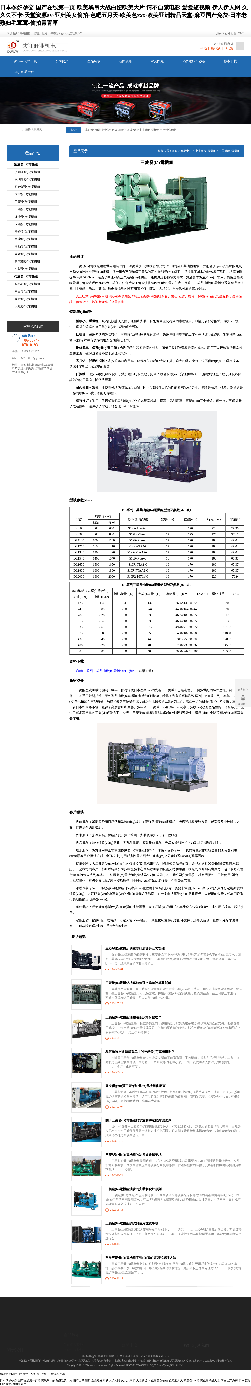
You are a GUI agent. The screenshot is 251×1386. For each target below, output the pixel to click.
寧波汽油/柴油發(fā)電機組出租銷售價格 (152, 129)
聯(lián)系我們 (24, 72)
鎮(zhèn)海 (141, 1356)
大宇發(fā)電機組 (26, 193)
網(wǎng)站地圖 (226, 33)
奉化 (150, 1356)
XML (241, 33)
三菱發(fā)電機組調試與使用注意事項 (131, 1223)
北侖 (133, 1356)
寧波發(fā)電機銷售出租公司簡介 (105, 129)
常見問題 (157, 61)
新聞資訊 (125, 61)
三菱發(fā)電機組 (26, 200)
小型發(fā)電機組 (26, 265)
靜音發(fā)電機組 (26, 251)
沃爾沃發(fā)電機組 (27, 171)
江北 (116, 1356)
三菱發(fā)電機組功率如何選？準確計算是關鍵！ (140, 983)
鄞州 (106, 1356)
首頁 (175, 150)
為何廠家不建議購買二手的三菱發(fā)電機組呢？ (140, 1051)
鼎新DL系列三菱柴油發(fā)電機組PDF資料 (106, 671)
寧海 (155, 1356)
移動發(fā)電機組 (26, 244)
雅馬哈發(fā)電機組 (27, 280)
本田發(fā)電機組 (26, 287)
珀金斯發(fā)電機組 (27, 186)
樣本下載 (230, 61)
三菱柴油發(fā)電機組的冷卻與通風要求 (133, 1154)
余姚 (127, 1356)
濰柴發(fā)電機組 (26, 215)
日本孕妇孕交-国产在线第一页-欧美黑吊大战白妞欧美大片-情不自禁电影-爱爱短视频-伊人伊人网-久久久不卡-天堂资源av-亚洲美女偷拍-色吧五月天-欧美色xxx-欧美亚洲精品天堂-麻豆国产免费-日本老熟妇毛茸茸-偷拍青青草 (124, 15)
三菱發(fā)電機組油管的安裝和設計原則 (133, 1189)
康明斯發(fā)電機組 (27, 179)
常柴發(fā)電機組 (26, 236)
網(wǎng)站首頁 (25, 61)
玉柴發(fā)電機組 (26, 222)
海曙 (111, 1356)
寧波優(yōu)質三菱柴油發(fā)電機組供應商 (135, 1086)
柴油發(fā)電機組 (26, 164)
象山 (161, 1356)
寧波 (100, 1356)
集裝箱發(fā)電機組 (27, 258)
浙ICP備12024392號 (136, 1365)
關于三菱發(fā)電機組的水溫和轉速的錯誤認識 (138, 1120)
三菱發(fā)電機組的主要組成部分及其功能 (135, 948)
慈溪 (122, 1356)
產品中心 (186, 150)
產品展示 (93, 61)
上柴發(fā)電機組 (26, 208)
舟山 (166, 1356)
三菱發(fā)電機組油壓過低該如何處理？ (133, 1017)
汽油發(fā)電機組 (26, 273)
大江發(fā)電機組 (26, 302)
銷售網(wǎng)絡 (194, 61)
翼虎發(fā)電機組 (26, 295)
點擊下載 (145, 671)
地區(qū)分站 (154, 1365)
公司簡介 (62, 61)
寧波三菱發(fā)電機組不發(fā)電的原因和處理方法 (140, 1257)
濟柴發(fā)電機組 (26, 229)
